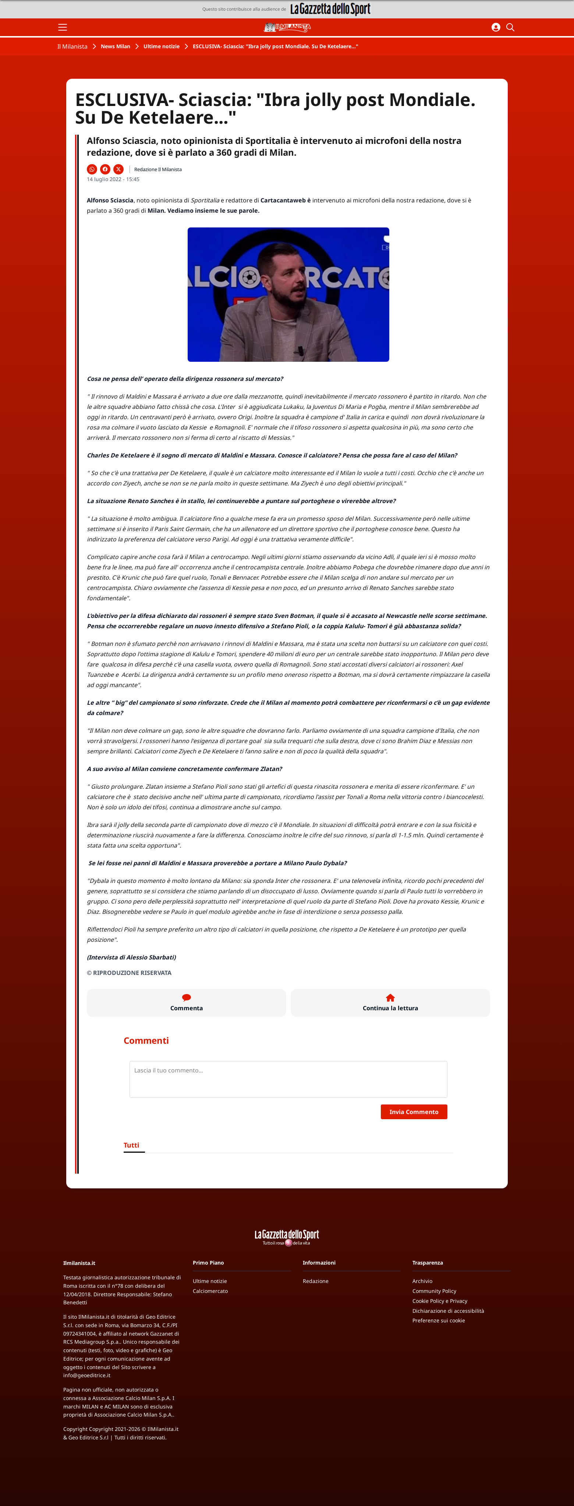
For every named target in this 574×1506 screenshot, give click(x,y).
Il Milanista (72, 46)
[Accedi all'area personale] (496, 27)
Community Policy (434, 1290)
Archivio (422, 1280)
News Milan (115, 46)
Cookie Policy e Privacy (439, 1300)
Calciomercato (210, 1290)
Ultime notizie (162, 46)
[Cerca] (511, 27)
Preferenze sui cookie (438, 1320)
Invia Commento (414, 1112)
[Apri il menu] (62, 27)
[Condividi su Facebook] (105, 169)
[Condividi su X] (118, 169)
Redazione (316, 1280)
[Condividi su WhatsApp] (92, 169)
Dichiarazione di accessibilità (448, 1310)
